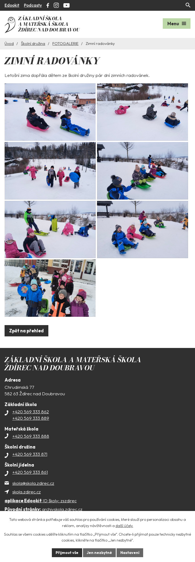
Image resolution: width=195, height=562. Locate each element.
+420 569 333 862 (30, 418)
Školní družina (33, 43)
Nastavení (129, 552)
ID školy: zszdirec (41, 507)
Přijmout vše (67, 552)
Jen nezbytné (99, 552)
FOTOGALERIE (65, 43)
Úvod (9, 43)
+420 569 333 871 (29, 461)
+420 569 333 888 (30, 443)
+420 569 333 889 (30, 425)
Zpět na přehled (26, 337)
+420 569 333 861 (30, 479)
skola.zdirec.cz (26, 498)
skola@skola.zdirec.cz (33, 490)
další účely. (124, 525)
